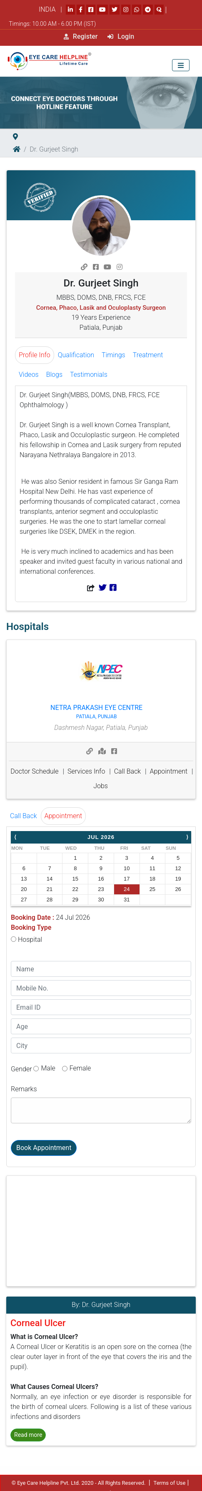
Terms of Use (170, 1483)
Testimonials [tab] (88, 374)
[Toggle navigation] (181, 65)
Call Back (127, 771)
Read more (28, 1434)
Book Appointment (43, 1148)
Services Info (86, 771)
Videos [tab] (29, 374)
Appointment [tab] (63, 816)
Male (48, 1068)
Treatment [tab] (148, 355)
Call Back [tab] (23, 816)
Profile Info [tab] (34, 355)
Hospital (26, 939)
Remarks (24, 1089)
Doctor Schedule (34, 771)
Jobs (100, 786)
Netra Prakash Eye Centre (96, 712)
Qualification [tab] (76, 355)
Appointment (169, 771)
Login (120, 36)
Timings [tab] (113, 355)
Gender (21, 1069)
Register (81, 36)
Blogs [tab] (54, 374)
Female (80, 1068)
